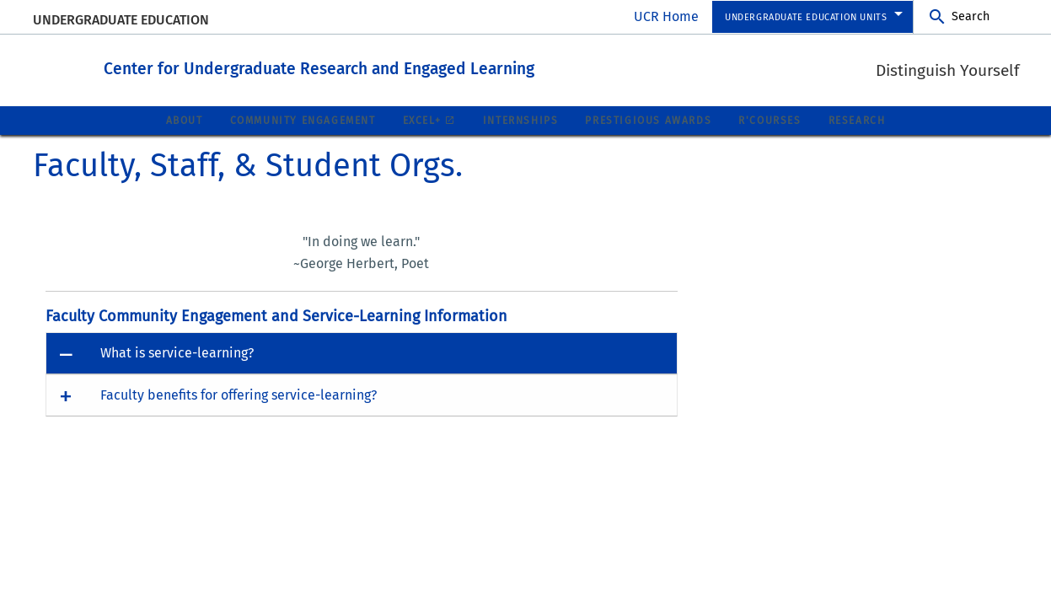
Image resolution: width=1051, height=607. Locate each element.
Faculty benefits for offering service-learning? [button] (238, 394)
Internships (521, 120)
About (184, 120)
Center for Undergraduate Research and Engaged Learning (378, 66)
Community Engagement (303, 120)
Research (857, 120)
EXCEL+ (422, 120)
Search (970, 16)
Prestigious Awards (648, 120)
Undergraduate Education (121, 20)
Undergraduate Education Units (806, 17)
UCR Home (666, 16)
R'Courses (769, 120)
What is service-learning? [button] (177, 352)
